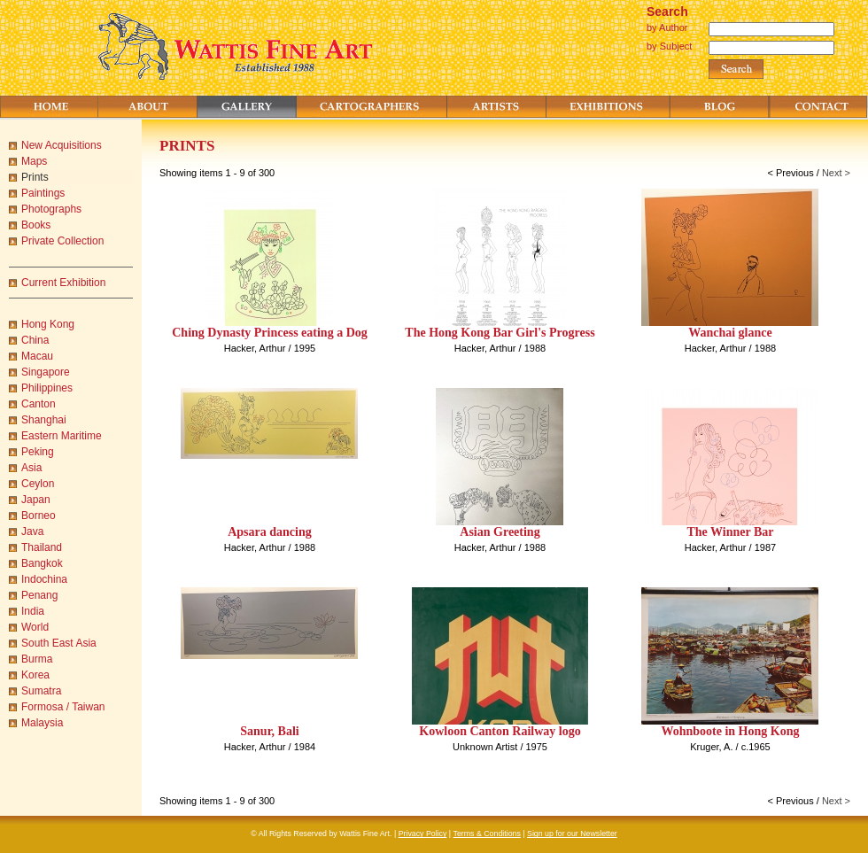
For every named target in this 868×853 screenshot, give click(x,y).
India (32, 611)
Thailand (41, 547)
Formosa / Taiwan (63, 707)
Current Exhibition (63, 282)
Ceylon (37, 483)
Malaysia (42, 723)
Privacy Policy (423, 833)
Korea (35, 675)
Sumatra (41, 691)
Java (32, 531)
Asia (31, 467)
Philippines (47, 388)
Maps (34, 161)
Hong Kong (47, 324)
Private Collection (62, 241)
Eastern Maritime (61, 436)
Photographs (51, 209)
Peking (37, 452)
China (35, 340)
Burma (36, 659)
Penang (39, 595)
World (35, 627)
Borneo (38, 515)
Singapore (45, 372)
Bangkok (42, 563)
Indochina (44, 579)
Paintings (43, 193)
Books (35, 225)
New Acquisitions (61, 145)
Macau (37, 356)
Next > (836, 172)
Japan (35, 499)
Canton (38, 404)
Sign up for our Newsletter (572, 833)
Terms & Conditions (487, 833)
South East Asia (59, 643)
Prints (35, 177)
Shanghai (43, 420)
